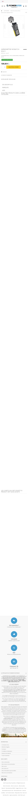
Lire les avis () (4, 79)
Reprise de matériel (6, 753)
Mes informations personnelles (9, 770)
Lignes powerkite (13, 795)
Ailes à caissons (14, 786)
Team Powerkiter (6, 755)
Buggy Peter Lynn (20, 788)
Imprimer (5, 71)
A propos (4, 749)
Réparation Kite (18, 792)
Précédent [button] (4, 26)
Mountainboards (18, 790)
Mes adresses (5, 768)
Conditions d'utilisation (7, 751)
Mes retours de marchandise (8, 764)
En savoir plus (7, 84)
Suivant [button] (23, 26)
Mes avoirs (4, 766)
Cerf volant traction (10, 792)
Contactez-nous (5, 744)
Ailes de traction (6, 786)
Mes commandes (6, 762)
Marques (5, 87)
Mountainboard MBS (10, 788)
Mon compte (4, 759)
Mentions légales (6, 747)
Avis (3, 90)
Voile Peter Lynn (21, 795)
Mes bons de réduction (7, 772)
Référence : (3, 53)
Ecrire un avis (12, 79)
